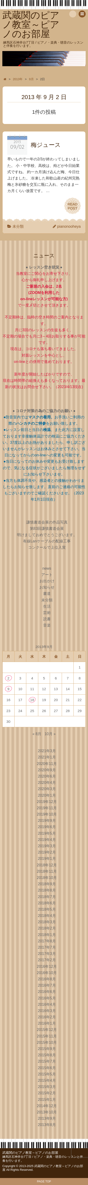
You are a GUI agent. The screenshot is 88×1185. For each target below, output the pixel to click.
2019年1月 (47, 859)
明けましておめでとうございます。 (47, 535)
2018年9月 (47, 884)
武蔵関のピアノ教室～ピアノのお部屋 (30, 1152)
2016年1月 (47, 1023)
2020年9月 (47, 770)
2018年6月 (47, 903)
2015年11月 (47, 1036)
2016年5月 (47, 998)
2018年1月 (47, 935)
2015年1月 (47, 1100)
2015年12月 (47, 1030)
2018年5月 (47, 909)
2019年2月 (47, 852)
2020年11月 (47, 764)
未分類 (18, 226)
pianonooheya (69, 226)
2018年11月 (47, 871)
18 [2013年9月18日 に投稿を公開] (32, 700)
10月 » (50, 734)
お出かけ (46, 581)
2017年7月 (47, 947)
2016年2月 (47, 1017)
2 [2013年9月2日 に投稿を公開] (8, 678)
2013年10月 (47, 1112)
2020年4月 (47, 783)
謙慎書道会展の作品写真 (47, 522)
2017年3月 (47, 954)
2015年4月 (47, 1080)
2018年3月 (47, 922)
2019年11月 (47, 808)
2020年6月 (47, 776)
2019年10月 (47, 814)
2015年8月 (47, 1055)
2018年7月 (47, 897)
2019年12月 (47, 802)
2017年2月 (47, 960)
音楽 (47, 625)
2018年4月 (47, 916)
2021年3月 (47, 751)
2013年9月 (47, 1118)
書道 (47, 594)
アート (47, 575)
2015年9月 (47, 1049)
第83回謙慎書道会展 (47, 528)
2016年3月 (47, 1011)
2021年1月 (47, 757)
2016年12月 (47, 966)
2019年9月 (47, 821)
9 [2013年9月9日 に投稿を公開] (8, 689)
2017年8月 (47, 941)
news (46, 568)
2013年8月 (47, 1125)
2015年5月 (47, 1074)
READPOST (72, 206)
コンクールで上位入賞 (47, 547)
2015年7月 (47, 1061)
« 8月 (36, 734)
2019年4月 (47, 840)
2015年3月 (47, 1087)
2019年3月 (47, 846)
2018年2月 (47, 928)
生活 (47, 606)
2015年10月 (47, 1042)
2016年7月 (47, 985)
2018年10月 (47, 878)
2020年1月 (47, 795)
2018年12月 (47, 865)
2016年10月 (47, 973)
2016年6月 (47, 992)
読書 (47, 619)
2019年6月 (47, 827)
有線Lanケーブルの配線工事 (47, 541)
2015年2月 (47, 1093)
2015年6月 (47, 1068)
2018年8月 (47, 890)
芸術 (47, 613)
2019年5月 (47, 833)
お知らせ (46, 587)
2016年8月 (47, 979)
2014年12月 (47, 1106)
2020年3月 (47, 789)
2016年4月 (47, 1004)
